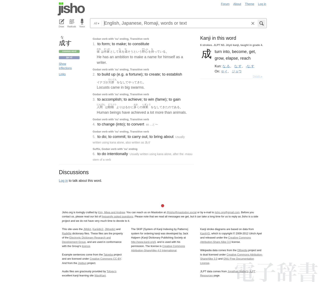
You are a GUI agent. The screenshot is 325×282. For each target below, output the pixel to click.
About (237, 4)
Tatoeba (108, 254)
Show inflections (65, 66)
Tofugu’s (111, 271)
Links (62, 74)
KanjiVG (205, 233)
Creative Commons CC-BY (105, 258)
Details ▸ (257, 76)
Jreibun (82, 263)
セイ (224, 71)
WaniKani (100, 275)
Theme (249, 4)
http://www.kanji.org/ (143, 241)
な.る (226, 66)
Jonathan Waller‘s (238, 271)
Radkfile (67, 233)
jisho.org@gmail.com (227, 212)
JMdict (87, 229)
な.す (238, 66)
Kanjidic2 (97, 229)
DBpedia (242, 250)
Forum (225, 4)
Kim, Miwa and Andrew (111, 212)
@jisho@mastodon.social (181, 212)
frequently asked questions (117, 216)
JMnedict (110, 229)
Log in (262, 4)
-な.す (250, 66)
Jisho (71, 9)
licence (86, 246)
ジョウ (237, 71)
